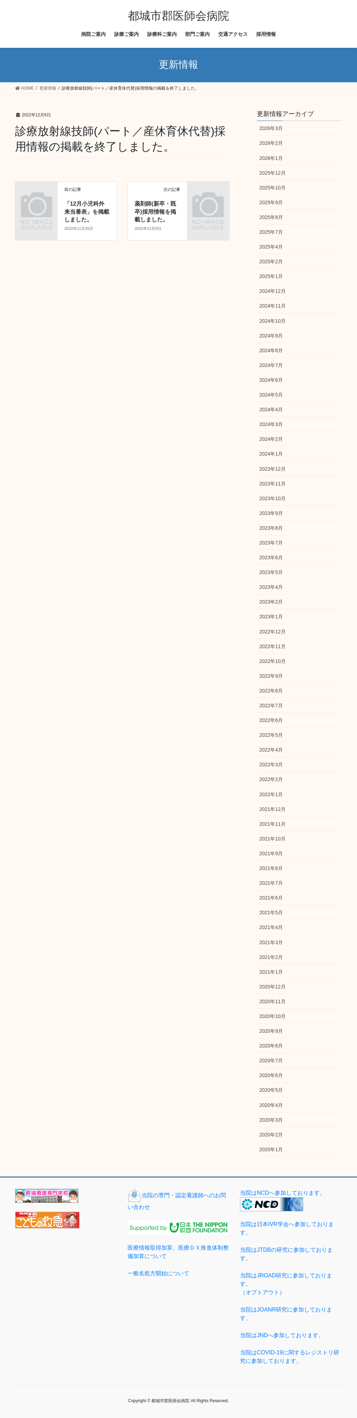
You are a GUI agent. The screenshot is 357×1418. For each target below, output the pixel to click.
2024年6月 (271, 380)
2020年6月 (271, 1075)
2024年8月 (271, 350)
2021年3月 (271, 942)
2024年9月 (271, 336)
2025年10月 (272, 188)
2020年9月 (271, 1031)
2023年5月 (271, 572)
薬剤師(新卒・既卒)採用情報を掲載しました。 (155, 212)
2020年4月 (271, 1105)
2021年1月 (271, 972)
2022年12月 (272, 631)
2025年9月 (271, 202)
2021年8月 (271, 868)
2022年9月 (271, 676)
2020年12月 (272, 987)
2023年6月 (271, 557)
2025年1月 (271, 276)
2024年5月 (271, 395)
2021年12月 (272, 809)
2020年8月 (271, 1046)
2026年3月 (271, 128)
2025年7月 (271, 232)
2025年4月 (271, 247)
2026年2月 (271, 143)
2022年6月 (271, 720)
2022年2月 (271, 779)
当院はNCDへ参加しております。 (282, 1193)
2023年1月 (271, 616)
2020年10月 (272, 1016)
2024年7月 (271, 365)
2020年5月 (271, 1090)
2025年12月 (272, 173)
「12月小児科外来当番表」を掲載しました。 (86, 212)
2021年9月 (271, 853)
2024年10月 (272, 321)
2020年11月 (272, 1001)
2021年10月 (272, 839)
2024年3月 (271, 424)
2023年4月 (271, 587)
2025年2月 (271, 261)
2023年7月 (271, 543)
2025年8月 (271, 217)
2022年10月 (272, 661)
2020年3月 (271, 1120)
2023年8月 (271, 528)
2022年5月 (271, 735)
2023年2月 (271, 602)
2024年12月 (272, 291)
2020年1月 (271, 1149)
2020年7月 (271, 1060)
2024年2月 (271, 439)
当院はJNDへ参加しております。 (282, 1335)
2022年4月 (271, 750)
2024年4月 (271, 409)
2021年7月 (271, 883)
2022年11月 (272, 646)
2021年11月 (272, 824)
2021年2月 (271, 957)
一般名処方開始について (158, 1273)
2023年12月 (272, 469)
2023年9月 (271, 513)
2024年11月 (272, 306)
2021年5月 (271, 912)
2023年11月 (272, 483)
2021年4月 (271, 927)
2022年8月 (271, 691)
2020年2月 (271, 1134)
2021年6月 (271, 898)
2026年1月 (271, 158)
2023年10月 (272, 498)
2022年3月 (271, 764)
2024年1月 (271, 454)
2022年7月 (271, 705)
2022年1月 (271, 794)
